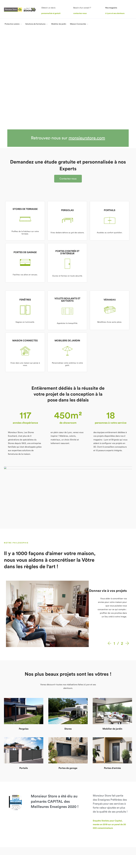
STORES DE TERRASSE (25, 111)
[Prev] (110, 545)
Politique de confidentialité (120, 840)
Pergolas (23, 630)
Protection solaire (12, 24)
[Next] (126, 545)
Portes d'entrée (112, 670)
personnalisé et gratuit (50, 13)
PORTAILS (109, 112)
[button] (68, 80)
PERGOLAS (67, 112)
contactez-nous (80, 13)
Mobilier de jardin (58, 24)
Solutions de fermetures (35, 24)
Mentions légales (99, 840)
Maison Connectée (78, 24)
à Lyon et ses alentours (114, 13)
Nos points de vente (38, 806)
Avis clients (34, 812)
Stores (68, 630)
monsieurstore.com (87, 40)
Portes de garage (68, 670)
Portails (23, 670)
